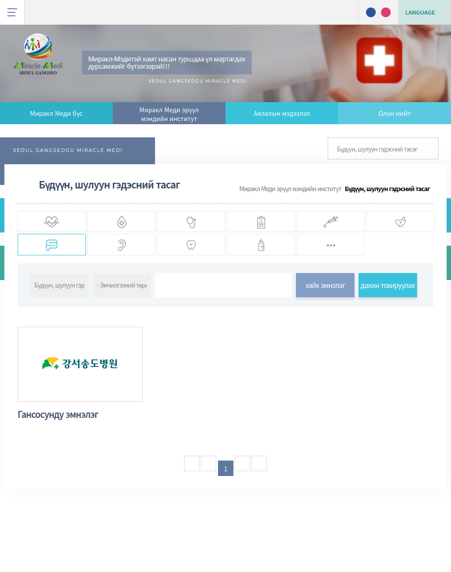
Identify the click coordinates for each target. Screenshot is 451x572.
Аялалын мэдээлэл (282, 113)
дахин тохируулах (388, 327)
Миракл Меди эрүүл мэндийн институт (169, 114)
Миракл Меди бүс (56, 113)
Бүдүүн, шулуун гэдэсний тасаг (387, 188)
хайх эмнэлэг (325, 327)
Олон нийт (394, 113)
